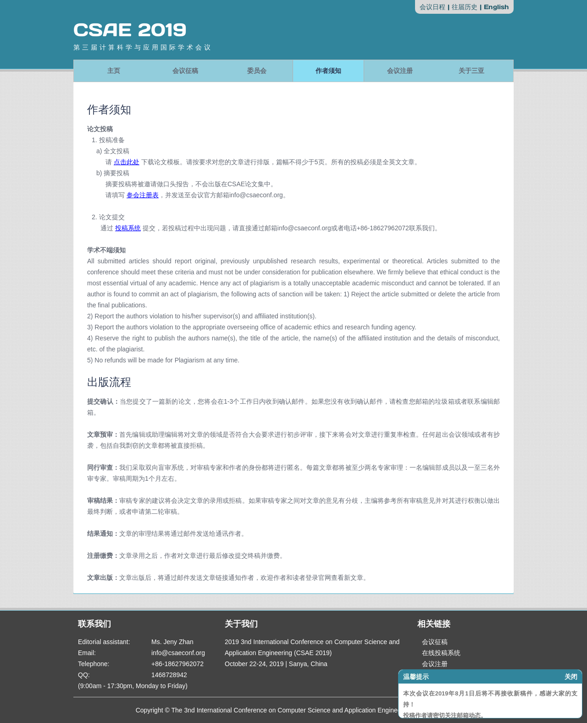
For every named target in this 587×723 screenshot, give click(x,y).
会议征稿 (185, 70)
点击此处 (126, 162)
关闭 (571, 676)
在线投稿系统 (441, 652)
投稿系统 (128, 228)
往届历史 (464, 7)
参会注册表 (143, 195)
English (496, 7)
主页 (113, 70)
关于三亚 (471, 70)
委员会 (256, 70)
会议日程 (432, 7)
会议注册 (400, 70)
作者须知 (328, 70)
